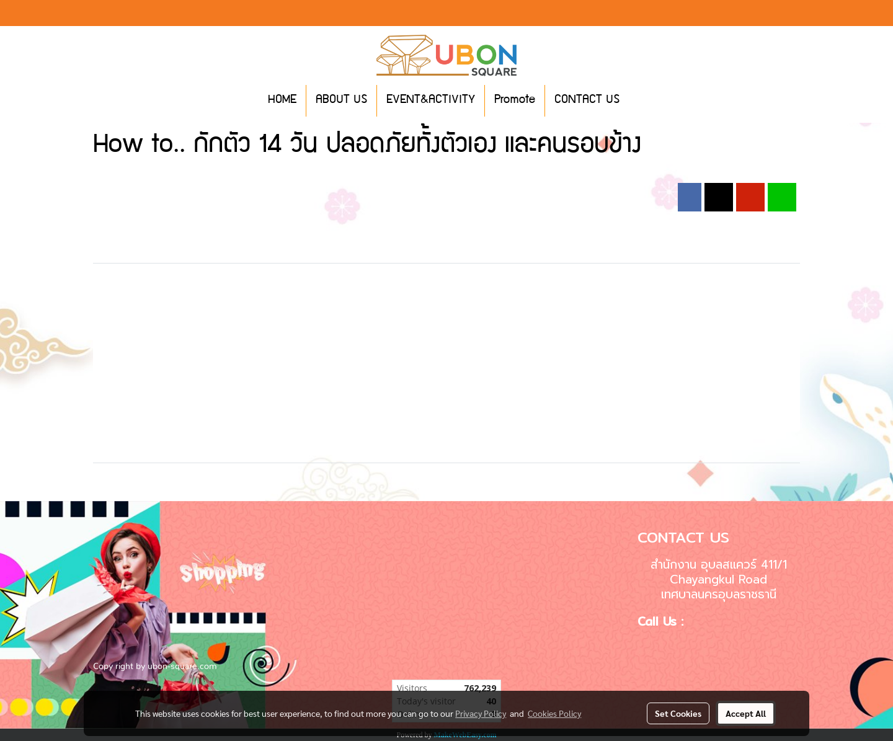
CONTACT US (587, 100)
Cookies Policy (554, 713)
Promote (514, 100)
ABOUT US (341, 100)
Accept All (746, 713)
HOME (282, 100)
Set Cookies (678, 713)
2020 (270, 176)
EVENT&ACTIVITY (430, 100)
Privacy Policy (480, 713)
